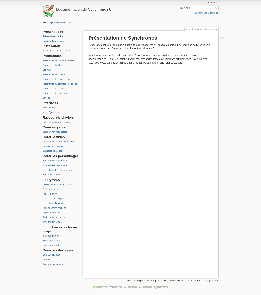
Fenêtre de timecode (53, 146)
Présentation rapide (53, 36)
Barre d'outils (49, 107)
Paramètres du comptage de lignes (60, 84)
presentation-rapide (61, 22)
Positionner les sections (54, 208)
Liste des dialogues (52, 255)
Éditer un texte (50, 194)
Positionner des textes (54, 189)
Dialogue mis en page (53, 264)
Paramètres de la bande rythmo (58, 60)
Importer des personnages (56, 165)
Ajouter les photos (51, 174)
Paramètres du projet (53, 88)
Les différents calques (53, 198)
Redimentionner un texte (55, 217)
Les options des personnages (57, 170)
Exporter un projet (51, 240)
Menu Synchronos (52, 112)
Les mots (47, 70)
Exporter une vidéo (52, 245)
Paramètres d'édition (53, 65)
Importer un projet (51, 236)
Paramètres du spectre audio (57, 79)
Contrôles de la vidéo (53, 151)
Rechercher (216, 8)
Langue (46, 98)
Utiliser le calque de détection (57, 184)
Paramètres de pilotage (54, 74)
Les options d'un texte (53, 203)
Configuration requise (53, 41)
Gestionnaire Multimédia (206, 13)
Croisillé (47, 259)
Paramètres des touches (55, 93)
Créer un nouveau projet (55, 132)
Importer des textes (52, 222)
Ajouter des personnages (55, 160)
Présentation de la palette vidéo (58, 141)
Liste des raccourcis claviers (56, 122)
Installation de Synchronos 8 (57, 50)
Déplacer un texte (51, 212)
